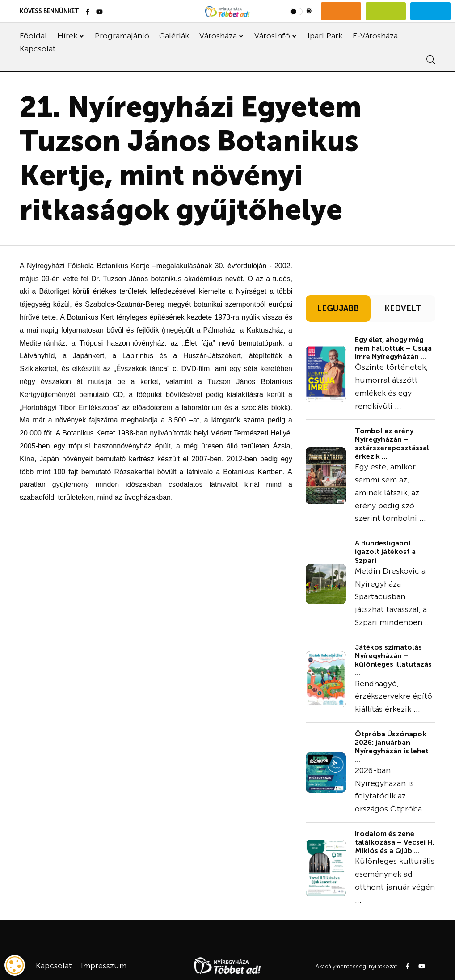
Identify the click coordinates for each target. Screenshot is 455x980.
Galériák (174, 36)
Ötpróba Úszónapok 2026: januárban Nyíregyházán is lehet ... (392, 747)
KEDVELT (402, 308)
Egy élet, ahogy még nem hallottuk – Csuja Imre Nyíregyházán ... (393, 348)
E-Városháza (375, 36)
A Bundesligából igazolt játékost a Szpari (385, 551)
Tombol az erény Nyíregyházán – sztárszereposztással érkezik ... (392, 444)
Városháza (218, 36)
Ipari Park (325, 36)
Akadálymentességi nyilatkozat (356, 966)
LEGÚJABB (338, 308)
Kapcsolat (38, 49)
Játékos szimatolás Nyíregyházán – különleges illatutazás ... (393, 660)
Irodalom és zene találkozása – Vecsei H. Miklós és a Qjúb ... (394, 842)
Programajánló (122, 36)
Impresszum (103, 966)
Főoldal (33, 36)
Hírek (67, 36)
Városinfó (272, 36)
